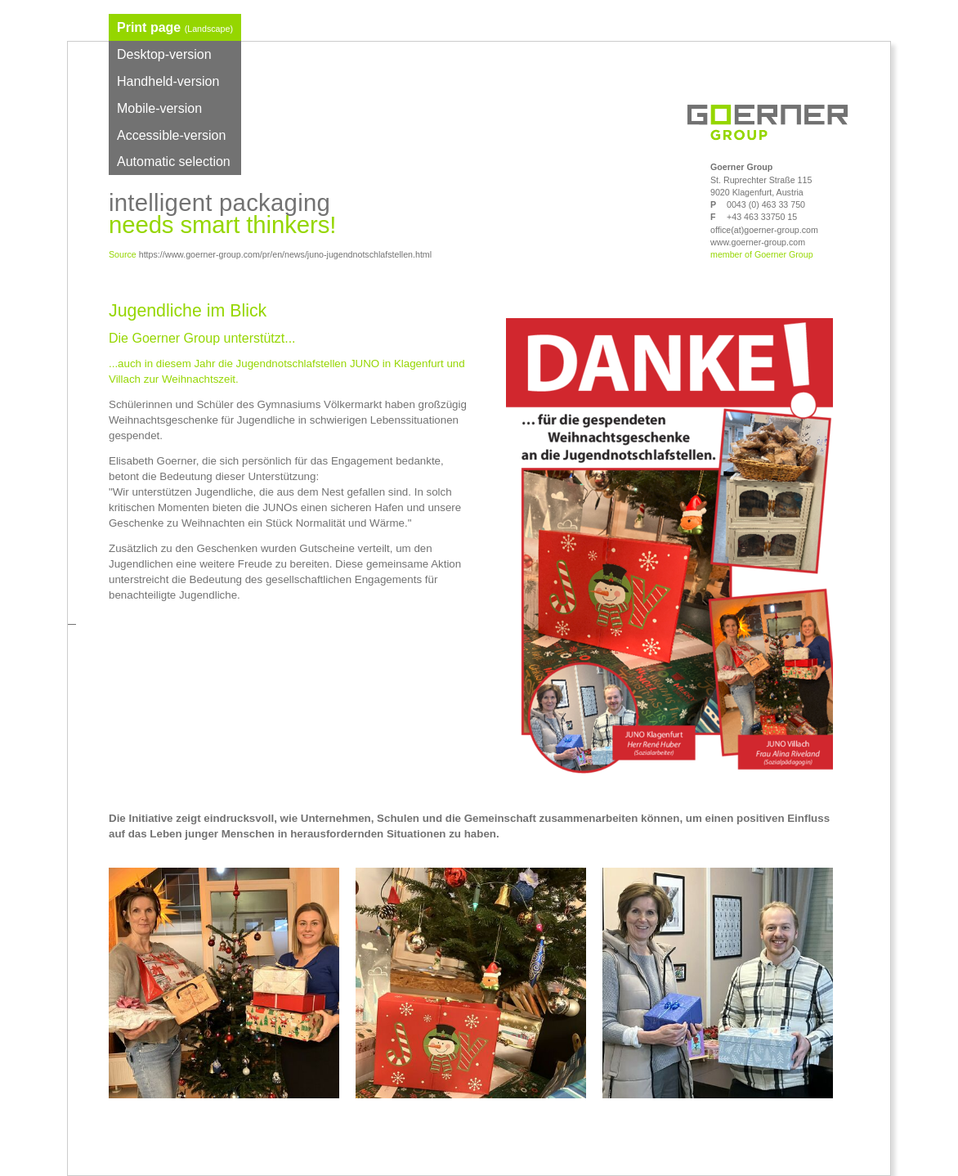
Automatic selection (174, 161)
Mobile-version (159, 108)
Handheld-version (168, 81)
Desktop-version (164, 54)
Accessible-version (171, 135)
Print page (175, 27)
